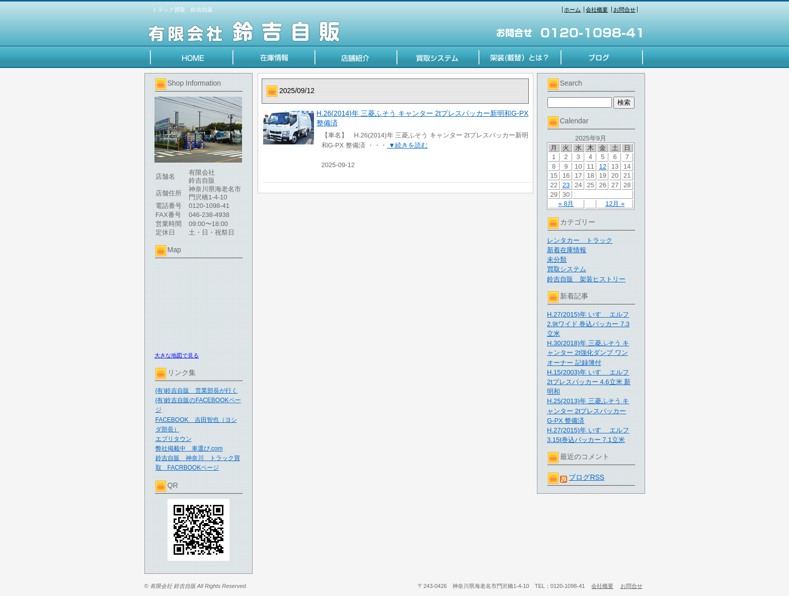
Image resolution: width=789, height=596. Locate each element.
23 (566, 185)
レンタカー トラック (579, 240)
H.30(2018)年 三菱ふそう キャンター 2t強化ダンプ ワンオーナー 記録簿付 (588, 352)
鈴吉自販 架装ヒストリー (586, 279)
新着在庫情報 (566, 250)
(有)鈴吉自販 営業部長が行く (196, 390)
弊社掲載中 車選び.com (189, 448)
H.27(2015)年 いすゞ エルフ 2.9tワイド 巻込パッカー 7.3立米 (588, 324)
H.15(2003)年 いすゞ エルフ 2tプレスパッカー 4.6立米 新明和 (588, 381)
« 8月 (566, 203)
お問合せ (624, 10)
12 (602, 166)
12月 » (614, 203)
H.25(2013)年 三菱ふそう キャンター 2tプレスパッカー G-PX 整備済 (588, 410)
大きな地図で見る (176, 355)
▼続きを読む (407, 145)
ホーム (572, 10)
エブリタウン (173, 438)
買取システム (566, 269)
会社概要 (597, 10)
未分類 (557, 259)
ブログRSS (586, 477)
